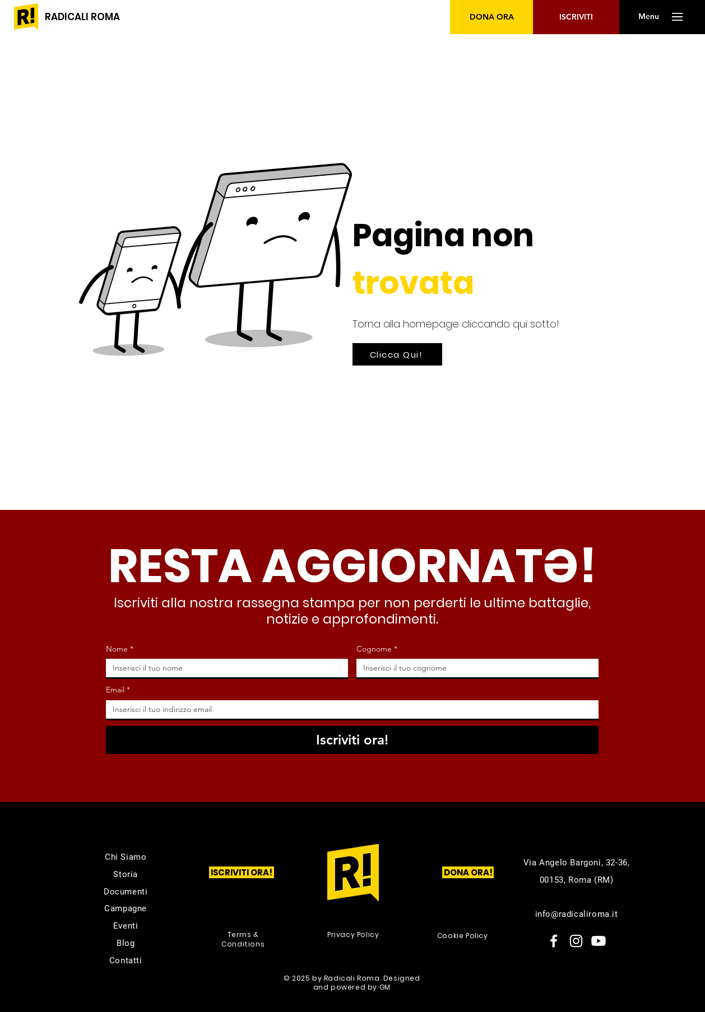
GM (385, 987)
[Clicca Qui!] (397, 354)
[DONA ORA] (492, 17)
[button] (648, 16)
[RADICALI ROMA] (82, 17)
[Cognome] (474, 668)
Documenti (125, 892)
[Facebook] (553, 941)
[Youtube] (598, 941)
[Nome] (223, 668)
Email (118, 690)
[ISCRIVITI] (576, 17)
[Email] (349, 709)
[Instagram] (576, 941)
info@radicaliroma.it (576, 914)
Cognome (376, 649)
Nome (119, 649)
